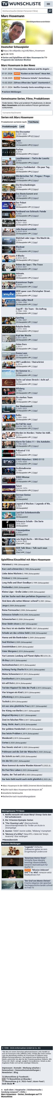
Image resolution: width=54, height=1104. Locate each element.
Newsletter (7, 1072)
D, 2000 (21, 587)
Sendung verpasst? (10, 1092)
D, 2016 (21, 697)
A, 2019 (29, 734)
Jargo (5, 605)
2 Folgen (34, 251)
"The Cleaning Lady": (25, 825)
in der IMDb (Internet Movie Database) (27, 786)
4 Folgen (34, 180)
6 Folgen (34, 154)
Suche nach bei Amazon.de (22, 790)
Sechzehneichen (10, 665)
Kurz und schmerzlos (12, 569)
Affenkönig (7, 697)
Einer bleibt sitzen (10, 624)
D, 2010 (25, 651)
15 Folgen (35, 207)
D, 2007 (28, 624)
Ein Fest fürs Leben (11, 770)
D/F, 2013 (29, 674)
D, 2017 (38, 706)
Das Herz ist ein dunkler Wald (16, 628)
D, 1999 (40, 583)
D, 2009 (36, 638)
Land (22, 126)
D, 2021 (21, 761)
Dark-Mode (9, 1084)
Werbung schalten (31, 1068)
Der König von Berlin (12, 710)
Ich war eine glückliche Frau (15, 706)
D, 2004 (16, 606)
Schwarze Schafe (10, 614)
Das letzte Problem (11, 733)
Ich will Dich (8, 683)
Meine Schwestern (11, 674)
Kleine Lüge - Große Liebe (14, 592)
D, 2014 (23, 679)
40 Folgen (35, 136)
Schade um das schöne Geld (15, 633)
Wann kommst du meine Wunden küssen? (22, 765)
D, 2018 (28, 725)
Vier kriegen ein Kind (12, 692)
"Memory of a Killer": (26, 835)
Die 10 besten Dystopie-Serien (19, 820)
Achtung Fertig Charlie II (14, 669)
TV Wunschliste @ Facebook (15, 1077)
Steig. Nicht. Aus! (10, 724)
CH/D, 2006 (29, 615)
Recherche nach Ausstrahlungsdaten (19, 796)
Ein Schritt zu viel (10, 756)
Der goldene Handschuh (13, 729)
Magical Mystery (10, 715)
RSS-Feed (26, 1081)
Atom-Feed (38, 1081)
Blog (16, 1072)
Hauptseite (20, 1090)
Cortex (5, 742)
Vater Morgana (9, 651)
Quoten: (28, 831)
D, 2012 (18, 661)
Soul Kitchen (8, 642)
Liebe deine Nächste (12, 573)
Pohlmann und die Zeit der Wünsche (19, 752)
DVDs (22, 1092)
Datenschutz (8, 1070)
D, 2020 (17, 743)
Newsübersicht (11, 840)
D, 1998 (20, 565)
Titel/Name (33, 122)
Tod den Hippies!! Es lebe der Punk (18, 688)
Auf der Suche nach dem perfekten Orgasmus (24, 596)
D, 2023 (29, 770)
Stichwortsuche (34, 1090)
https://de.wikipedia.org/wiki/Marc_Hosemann (23, 51)
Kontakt (17, 1068)
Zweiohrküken (9, 646)
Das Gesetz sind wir (11, 747)
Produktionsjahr (9, 126)
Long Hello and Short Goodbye (16, 582)
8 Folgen (34, 145)
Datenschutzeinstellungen (27, 1070)
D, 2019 (34, 729)
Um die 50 (7, 761)
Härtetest (6, 564)
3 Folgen (34, 189)
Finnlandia (7, 587)
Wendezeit (7, 738)
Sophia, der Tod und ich (13, 774)
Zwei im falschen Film (12, 720)
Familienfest (8, 678)
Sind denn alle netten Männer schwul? (20, 601)
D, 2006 (28, 610)
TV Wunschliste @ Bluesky (18, 1079)
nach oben (7, 1090)
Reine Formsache (10, 610)
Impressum (7, 1068)
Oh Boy (5, 660)
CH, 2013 (35, 670)
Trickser (6, 578)
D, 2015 (44, 688)
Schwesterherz (9, 619)
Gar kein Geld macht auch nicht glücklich (21, 779)
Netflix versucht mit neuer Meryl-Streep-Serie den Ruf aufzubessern (28, 816)
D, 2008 (38, 633)
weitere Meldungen (12, 92)
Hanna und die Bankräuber (15, 637)
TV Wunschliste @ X (11, 1081)
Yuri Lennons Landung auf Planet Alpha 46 (22, 656)
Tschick (6, 701)
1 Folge (34, 234)
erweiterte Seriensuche (13, 793)
